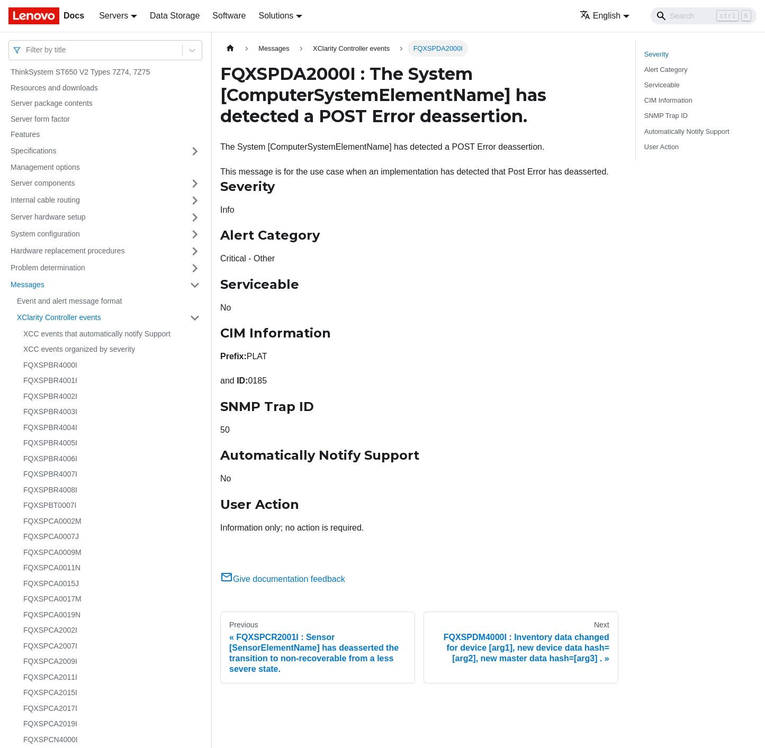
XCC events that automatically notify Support (96, 334)
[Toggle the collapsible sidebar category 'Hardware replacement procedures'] (194, 251)
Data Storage (175, 15)
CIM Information (668, 100)
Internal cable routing (45, 200)
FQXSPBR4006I (50, 458)
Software (229, 15)
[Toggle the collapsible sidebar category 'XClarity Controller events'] (194, 317)
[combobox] (27, 50)
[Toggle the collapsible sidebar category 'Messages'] (194, 285)
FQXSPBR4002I (50, 396)
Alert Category (666, 70)
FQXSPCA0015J (51, 583)
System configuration (45, 234)
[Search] (704, 15)
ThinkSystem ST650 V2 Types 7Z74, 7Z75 (80, 72)
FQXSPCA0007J (51, 536)
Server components (43, 183)
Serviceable (662, 85)
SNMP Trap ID (666, 116)
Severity (656, 54)
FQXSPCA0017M (52, 599)
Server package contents (52, 103)
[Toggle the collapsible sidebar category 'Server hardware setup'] (194, 217)
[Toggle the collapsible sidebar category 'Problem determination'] (194, 268)
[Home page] (230, 48)
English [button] (600, 15)
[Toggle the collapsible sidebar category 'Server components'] (194, 183)
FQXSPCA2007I (50, 646)
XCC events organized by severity (79, 349)
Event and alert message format (69, 301)
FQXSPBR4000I (50, 365)
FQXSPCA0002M (52, 521)
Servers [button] (113, 15)
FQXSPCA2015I (50, 692)
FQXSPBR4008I (50, 490)
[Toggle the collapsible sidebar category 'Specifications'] (194, 151)
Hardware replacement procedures (68, 251)
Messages (27, 284)
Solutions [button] (275, 15)
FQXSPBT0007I (49, 505)
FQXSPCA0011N (51, 567)
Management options (45, 167)
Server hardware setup (48, 217)
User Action (661, 147)
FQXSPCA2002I (50, 630)
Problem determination (48, 267)
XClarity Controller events (59, 317)
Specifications (33, 151)
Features (25, 134)
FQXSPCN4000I (50, 739)
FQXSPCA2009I (50, 661)
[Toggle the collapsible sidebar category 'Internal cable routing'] (194, 200)
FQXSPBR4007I (50, 474)
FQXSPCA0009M (52, 552)
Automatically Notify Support (687, 131)
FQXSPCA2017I (50, 708)
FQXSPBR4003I (50, 411)
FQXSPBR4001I (50, 380)
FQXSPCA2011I (50, 677)
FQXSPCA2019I (50, 723)
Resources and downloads (54, 88)
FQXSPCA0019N (51, 614)
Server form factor (40, 119)
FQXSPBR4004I (50, 427)
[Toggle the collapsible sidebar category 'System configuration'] (194, 234)
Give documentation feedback (282, 578)
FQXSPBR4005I (50, 443)
